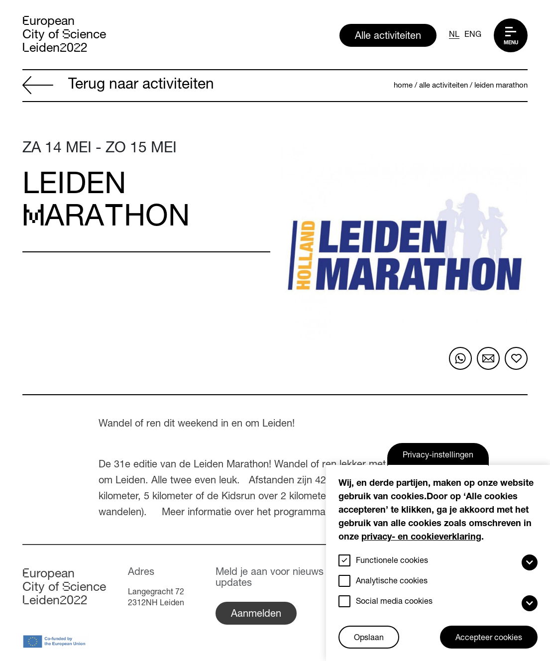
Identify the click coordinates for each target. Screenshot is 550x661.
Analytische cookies (392, 582)
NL (454, 35)
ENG (472, 35)
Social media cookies (394, 602)
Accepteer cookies (488, 639)
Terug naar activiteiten (118, 86)
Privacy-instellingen (438, 456)
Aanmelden (256, 615)
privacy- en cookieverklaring (421, 537)
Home (403, 86)
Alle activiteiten (388, 37)
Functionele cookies (392, 561)
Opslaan (369, 639)
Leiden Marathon (501, 86)
